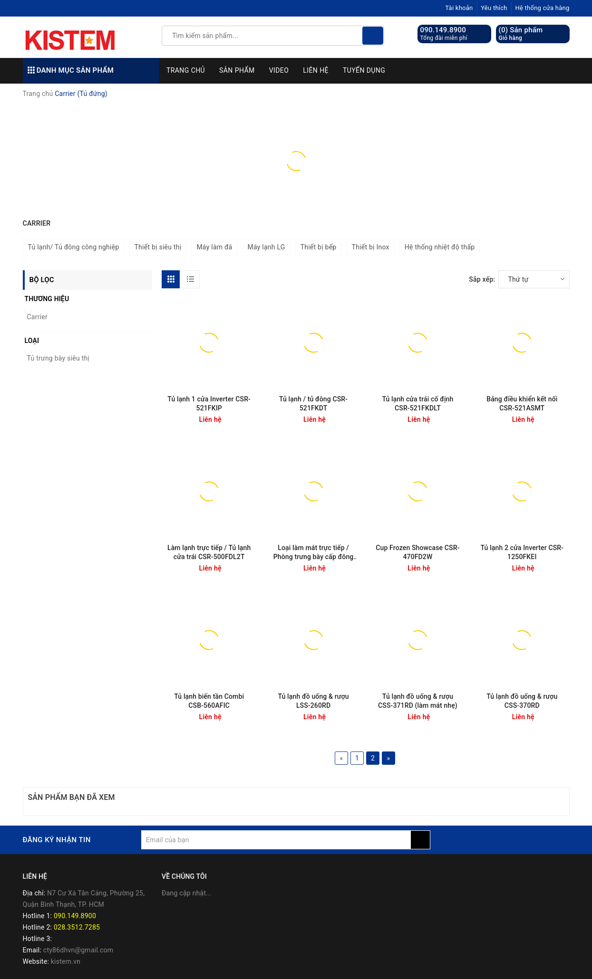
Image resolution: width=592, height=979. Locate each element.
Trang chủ (185, 70)
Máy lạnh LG (266, 247)
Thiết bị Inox (370, 247)
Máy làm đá (214, 247)
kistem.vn (65, 961)
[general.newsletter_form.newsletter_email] (276, 839)
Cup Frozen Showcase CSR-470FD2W (417, 552)
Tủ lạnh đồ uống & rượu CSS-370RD (521, 701)
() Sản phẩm (521, 34)
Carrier (37, 317)
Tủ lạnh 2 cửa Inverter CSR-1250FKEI (521, 552)
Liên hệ (316, 70)
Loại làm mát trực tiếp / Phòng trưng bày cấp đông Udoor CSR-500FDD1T (313, 552)
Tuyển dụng (364, 70)
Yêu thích (494, 7)
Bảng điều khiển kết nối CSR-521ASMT (521, 403)
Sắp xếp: (482, 279)
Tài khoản (459, 7)
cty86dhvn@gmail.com (78, 950)
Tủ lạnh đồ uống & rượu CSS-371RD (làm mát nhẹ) (417, 701)
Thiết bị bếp (319, 247)
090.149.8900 (443, 30)
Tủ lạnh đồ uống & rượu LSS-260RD (313, 701)
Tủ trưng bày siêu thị (58, 358)
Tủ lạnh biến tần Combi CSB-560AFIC (209, 701)
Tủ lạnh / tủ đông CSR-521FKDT (313, 403)
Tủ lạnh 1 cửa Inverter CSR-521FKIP (209, 403)
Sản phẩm (237, 70)
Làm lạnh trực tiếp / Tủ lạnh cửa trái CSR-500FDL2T (209, 552)
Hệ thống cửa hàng (542, 7)
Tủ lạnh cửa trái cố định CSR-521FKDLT (417, 403)
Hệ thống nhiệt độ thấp (440, 247)
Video (279, 70)
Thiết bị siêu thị (158, 247)
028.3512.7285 (77, 927)
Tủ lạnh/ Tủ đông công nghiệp (73, 247)
